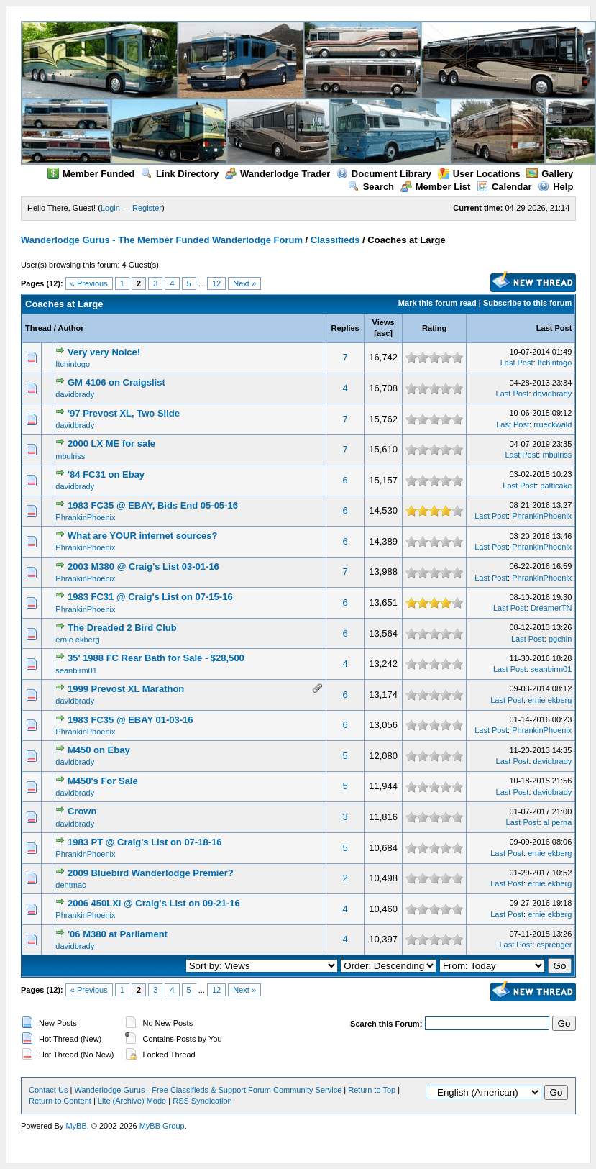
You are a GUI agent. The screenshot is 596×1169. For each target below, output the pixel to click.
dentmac (70, 885)
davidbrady (74, 394)
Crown (82, 811)
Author (70, 328)
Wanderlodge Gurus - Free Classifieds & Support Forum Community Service (207, 1090)
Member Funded (90, 173)
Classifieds (335, 240)
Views (383, 322)
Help (555, 186)
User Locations (479, 173)
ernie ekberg (77, 639)
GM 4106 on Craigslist (116, 382)
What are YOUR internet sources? (143, 535)
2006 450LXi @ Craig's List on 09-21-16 (154, 903)
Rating (434, 328)
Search (371, 186)
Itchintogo (72, 364)
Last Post (554, 328)
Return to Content (60, 1100)
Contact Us (48, 1090)
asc (383, 333)
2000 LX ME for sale (111, 443)
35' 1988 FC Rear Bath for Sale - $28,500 (156, 657)
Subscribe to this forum (527, 303)
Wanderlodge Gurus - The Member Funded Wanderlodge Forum (162, 240)
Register (147, 208)
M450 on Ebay (99, 750)
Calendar (504, 186)
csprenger (554, 944)
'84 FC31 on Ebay (106, 474)
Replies (345, 328)
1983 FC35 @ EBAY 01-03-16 (130, 719)
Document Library (383, 173)
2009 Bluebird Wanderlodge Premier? (151, 873)
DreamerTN (551, 608)
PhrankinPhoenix (85, 517)
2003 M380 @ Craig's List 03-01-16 (143, 566)
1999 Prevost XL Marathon (126, 688)
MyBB (75, 1126)
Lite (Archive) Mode (132, 1100)
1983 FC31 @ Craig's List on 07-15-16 (150, 596)
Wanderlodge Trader (277, 173)
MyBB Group (162, 1126)
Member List (435, 186)
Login (110, 208)
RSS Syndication (202, 1100)
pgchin (560, 638)
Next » (244, 283)
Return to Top (371, 1090)
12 (216, 283)
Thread (38, 328)
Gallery (549, 173)
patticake (556, 485)
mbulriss (70, 456)
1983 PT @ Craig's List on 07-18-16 (144, 842)
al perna (558, 822)
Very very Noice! (104, 352)
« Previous (89, 283)
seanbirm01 (75, 670)
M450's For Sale (103, 780)
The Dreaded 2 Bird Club (122, 627)
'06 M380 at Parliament (118, 934)
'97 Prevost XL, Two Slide (124, 413)
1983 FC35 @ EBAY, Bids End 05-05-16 (153, 505)
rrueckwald (552, 424)
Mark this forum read (437, 303)
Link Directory (180, 173)
